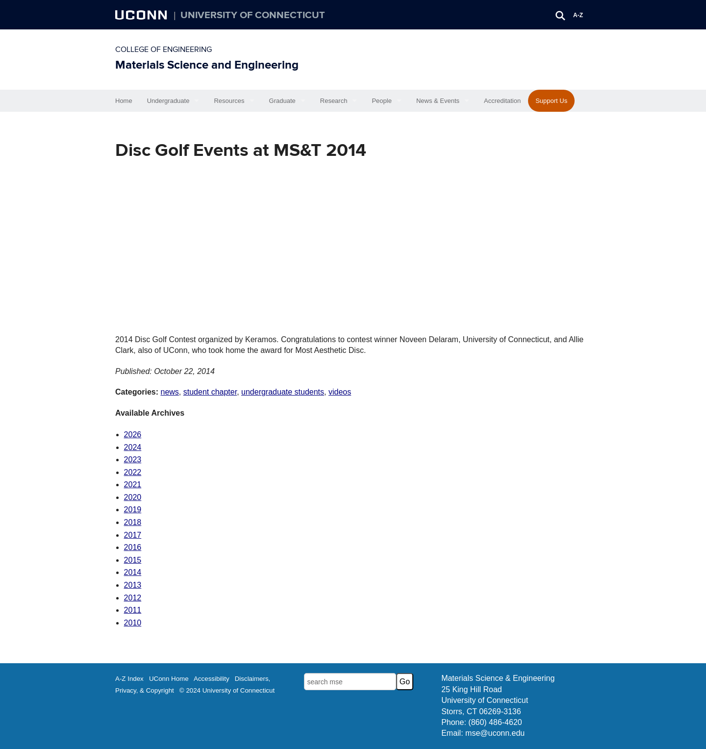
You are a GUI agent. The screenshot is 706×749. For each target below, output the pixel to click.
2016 (133, 547)
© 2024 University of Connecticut (227, 690)
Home (123, 100)
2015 (133, 560)
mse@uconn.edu (495, 733)
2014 (133, 572)
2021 (133, 484)
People (381, 100)
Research (334, 100)
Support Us (551, 100)
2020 (133, 497)
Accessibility (211, 678)
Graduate (282, 100)
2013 (133, 585)
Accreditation (502, 100)
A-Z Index (129, 678)
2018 (133, 522)
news (169, 392)
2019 (133, 509)
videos (339, 392)
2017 (133, 535)
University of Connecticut (252, 15)
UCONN (142, 15)
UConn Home (169, 678)
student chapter (210, 392)
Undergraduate (168, 100)
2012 (133, 598)
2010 (133, 623)
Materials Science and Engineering (207, 65)
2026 (133, 434)
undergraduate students (282, 392)
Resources (229, 100)
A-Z (578, 15)
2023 (133, 459)
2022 (133, 472)
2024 (133, 447)
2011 (133, 610)
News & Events (437, 100)
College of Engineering (163, 49)
